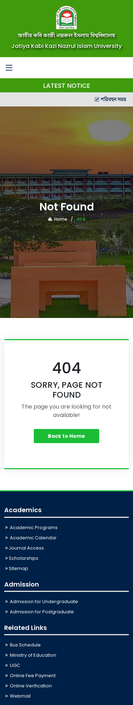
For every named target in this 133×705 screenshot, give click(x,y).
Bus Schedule (22, 645)
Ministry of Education (30, 655)
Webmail (17, 696)
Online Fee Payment (30, 675)
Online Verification (28, 685)
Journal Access (24, 548)
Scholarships (21, 558)
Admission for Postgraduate (39, 611)
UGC (12, 665)
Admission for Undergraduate (41, 601)
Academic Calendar (30, 537)
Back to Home (66, 436)
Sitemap (16, 568)
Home (57, 219)
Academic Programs (31, 527)
